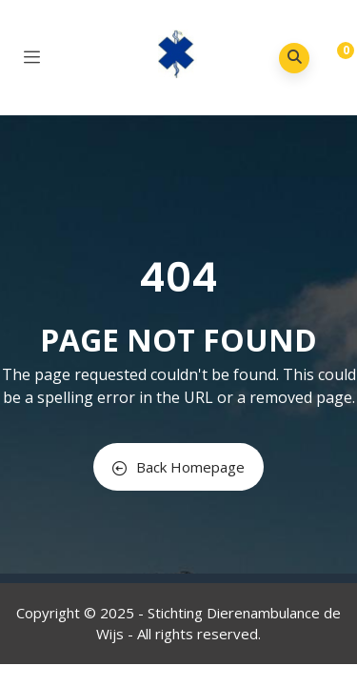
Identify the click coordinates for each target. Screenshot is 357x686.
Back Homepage (178, 466)
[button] (331, 59)
